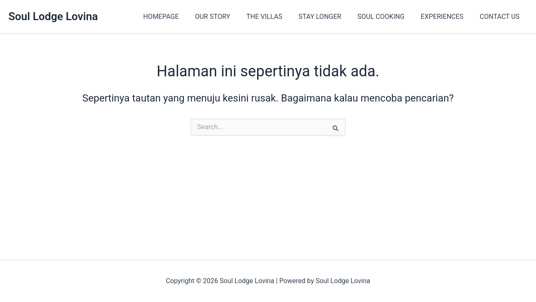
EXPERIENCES (446, 17)
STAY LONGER (329, 17)
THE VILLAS (277, 17)
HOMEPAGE (179, 17)
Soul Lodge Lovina (53, 16)
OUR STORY (227, 17)
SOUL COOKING (388, 17)
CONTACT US (501, 17)
